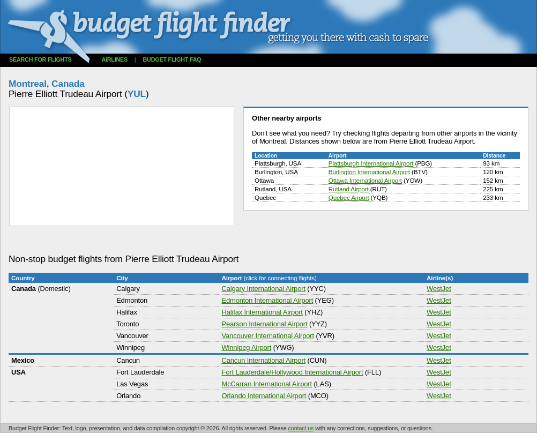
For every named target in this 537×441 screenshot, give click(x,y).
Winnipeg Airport (246, 347)
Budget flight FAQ (172, 59)
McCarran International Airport (266, 384)
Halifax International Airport (261, 312)
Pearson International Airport (264, 324)
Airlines (114, 59)
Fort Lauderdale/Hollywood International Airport (292, 372)
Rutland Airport (349, 188)
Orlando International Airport (263, 396)
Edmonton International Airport (267, 300)
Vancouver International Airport (267, 336)
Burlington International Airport (369, 171)
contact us (301, 428)
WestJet (439, 289)
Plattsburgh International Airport (371, 163)
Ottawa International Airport (365, 180)
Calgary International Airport (263, 289)
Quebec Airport (349, 197)
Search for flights (40, 59)
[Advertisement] (204, 240)
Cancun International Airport (263, 360)
